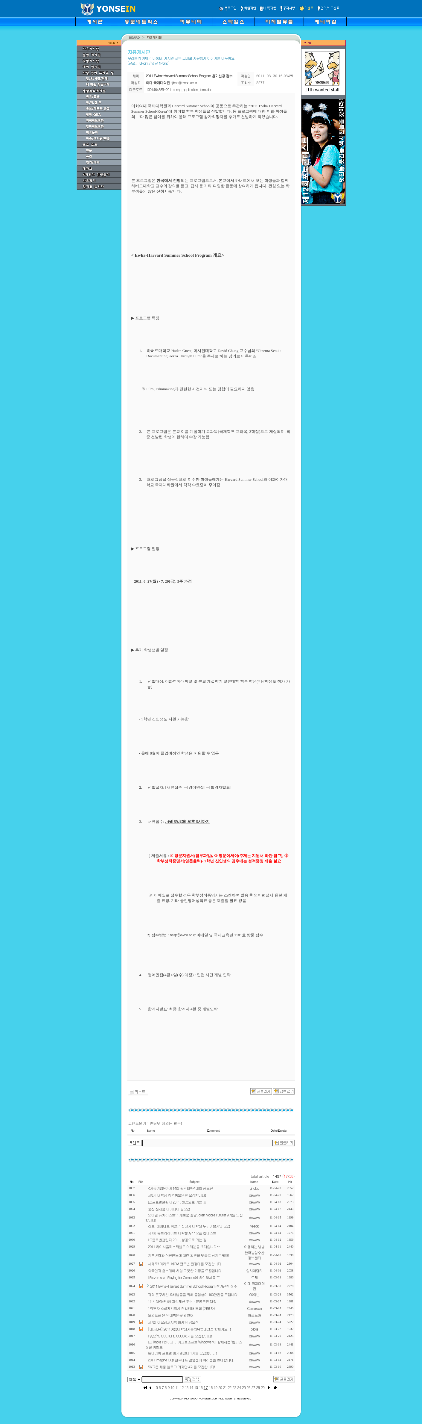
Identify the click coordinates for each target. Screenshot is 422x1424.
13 (186, 1387)
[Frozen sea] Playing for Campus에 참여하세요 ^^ (184, 1277)
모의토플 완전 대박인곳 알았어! (171, 1315)
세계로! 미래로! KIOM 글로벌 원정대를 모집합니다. (185, 1263)
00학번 (254, 1294)
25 (244, 1387)
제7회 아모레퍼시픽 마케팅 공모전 (173, 1322)
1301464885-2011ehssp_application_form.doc (179, 89)
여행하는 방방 (254, 1246)
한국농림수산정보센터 (254, 1255)
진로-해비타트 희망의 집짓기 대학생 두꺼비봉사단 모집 (189, 1225)
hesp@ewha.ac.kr (182, 934)
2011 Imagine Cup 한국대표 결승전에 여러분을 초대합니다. (191, 1359)
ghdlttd (254, 1188)
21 (225, 1387)
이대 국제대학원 (254, 1286)
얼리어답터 (254, 1270)
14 (191, 1387)
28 (258, 1387)
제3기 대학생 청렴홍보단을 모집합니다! (177, 1195)
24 (239, 1387)
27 (253, 1387)
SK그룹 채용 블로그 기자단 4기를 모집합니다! (181, 1366)
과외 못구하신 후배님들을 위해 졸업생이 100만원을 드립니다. (193, 1294)
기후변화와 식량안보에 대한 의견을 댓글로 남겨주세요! (188, 1255)
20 (220, 1387)
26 (248, 1387)
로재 (254, 1277)
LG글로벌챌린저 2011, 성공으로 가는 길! (177, 1201)
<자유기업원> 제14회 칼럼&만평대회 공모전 (180, 1188)
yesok (254, 1225)
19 (215, 1387)
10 (172, 1387)
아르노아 (254, 1315)
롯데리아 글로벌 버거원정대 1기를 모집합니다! (182, 1352)
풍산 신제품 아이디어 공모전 (169, 1208)
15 (196, 1387)
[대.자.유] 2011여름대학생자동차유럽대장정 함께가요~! (189, 1328)
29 (262, 1387)
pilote (254, 1328)
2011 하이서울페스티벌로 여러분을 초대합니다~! (184, 1246)
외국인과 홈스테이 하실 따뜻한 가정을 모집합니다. (185, 1270)
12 (182, 1387)
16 (200, 1387)
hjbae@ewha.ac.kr (184, 82)
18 (211, 1387)
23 (234, 1387)
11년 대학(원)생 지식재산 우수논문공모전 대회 (182, 1301)
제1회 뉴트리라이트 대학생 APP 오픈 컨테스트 (182, 1232)
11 (177, 1387)
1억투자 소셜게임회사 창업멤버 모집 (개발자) (181, 1308)
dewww (254, 1195)
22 (229, 1387)
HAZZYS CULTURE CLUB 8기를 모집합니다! (180, 1335)
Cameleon (254, 1308)
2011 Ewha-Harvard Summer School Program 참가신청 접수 (193, 1286)
